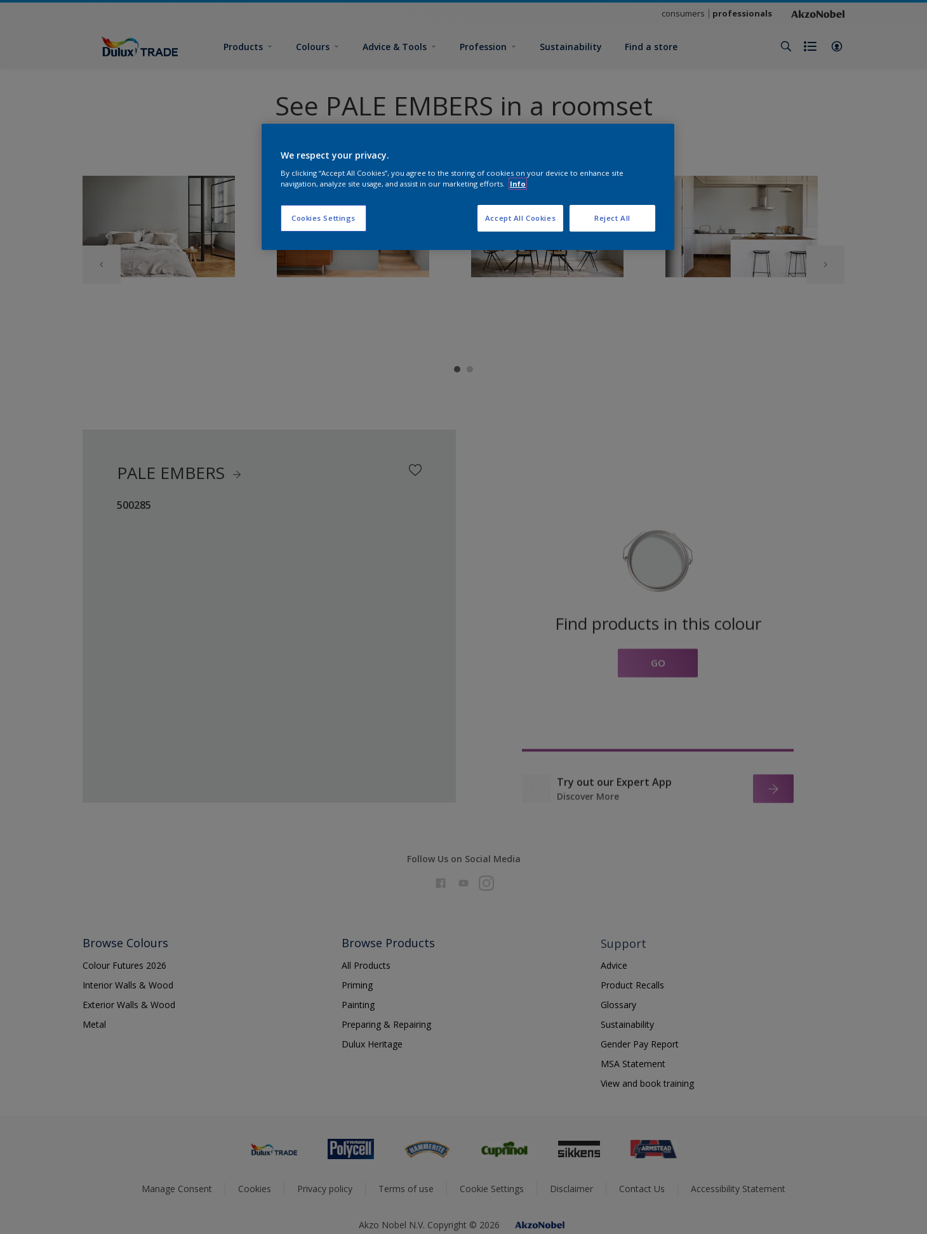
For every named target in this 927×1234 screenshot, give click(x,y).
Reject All (612, 218)
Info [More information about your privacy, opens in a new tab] (518, 183)
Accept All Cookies (520, 218)
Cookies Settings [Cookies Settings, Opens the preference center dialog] (323, 218)
